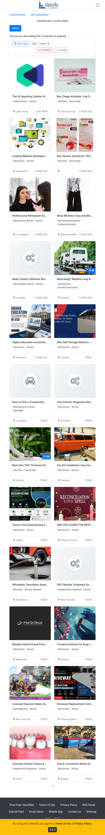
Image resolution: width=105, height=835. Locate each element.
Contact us (74, 811)
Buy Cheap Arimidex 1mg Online (76, 96)
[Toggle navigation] (97, 5)
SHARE (61, 50)
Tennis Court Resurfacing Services (33, 525)
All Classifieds (39, 14)
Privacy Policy (68, 805)
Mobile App (56, 811)
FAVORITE (45, 50)
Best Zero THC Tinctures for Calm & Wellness (39, 465)
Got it (52, 829)
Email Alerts (36, 811)
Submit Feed (16, 811)
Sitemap (91, 811)
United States (17, 14)
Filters (15, 28)
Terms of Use (47, 805)
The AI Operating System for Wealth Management (42, 96)
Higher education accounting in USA (34, 342)
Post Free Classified (22, 805)
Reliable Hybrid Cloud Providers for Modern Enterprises (45, 644)
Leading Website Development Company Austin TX (42, 156)
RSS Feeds (88, 805)
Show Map (21, 43)
